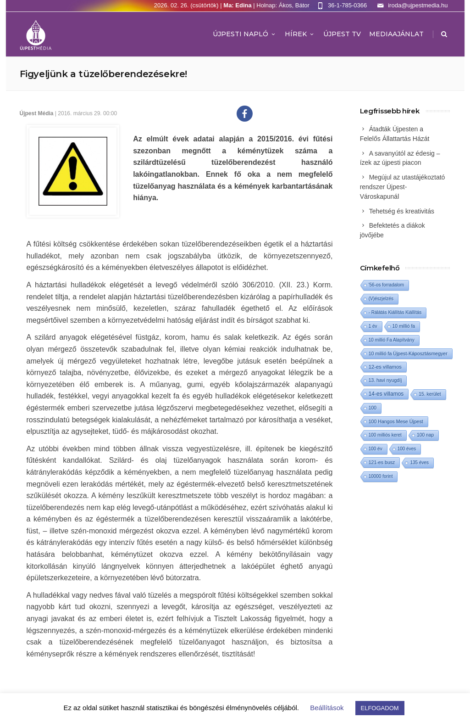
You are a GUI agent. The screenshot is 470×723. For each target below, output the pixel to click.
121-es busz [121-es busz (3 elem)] (382, 462)
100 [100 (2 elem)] (372, 407)
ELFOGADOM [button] (380, 708)
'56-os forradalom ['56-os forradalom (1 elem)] (386, 284)
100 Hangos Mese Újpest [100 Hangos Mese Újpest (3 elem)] (396, 421)
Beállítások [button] (326, 708)
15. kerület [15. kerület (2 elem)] (430, 394)
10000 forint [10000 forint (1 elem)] (381, 476)
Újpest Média (37, 113)
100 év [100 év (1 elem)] (375, 448)
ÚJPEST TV (342, 34)
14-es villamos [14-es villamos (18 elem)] (386, 394)
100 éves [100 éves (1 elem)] (407, 448)
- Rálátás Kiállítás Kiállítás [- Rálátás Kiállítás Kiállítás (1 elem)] (395, 312)
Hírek (300, 34)
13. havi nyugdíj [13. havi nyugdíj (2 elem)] (385, 380)
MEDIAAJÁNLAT (396, 34)
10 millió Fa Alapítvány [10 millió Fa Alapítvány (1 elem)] (392, 339)
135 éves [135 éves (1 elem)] (419, 462)
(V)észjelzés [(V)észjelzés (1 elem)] (381, 298)
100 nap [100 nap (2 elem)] (425, 434)
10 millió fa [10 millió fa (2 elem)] (404, 326)
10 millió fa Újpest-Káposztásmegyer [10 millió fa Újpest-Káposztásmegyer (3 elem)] (408, 353)
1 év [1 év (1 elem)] (373, 326)
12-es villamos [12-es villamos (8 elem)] (385, 367)
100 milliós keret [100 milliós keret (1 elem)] (385, 434)
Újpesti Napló (244, 34)
